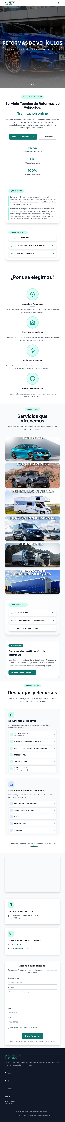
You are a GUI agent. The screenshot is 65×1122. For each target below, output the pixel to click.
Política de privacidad (30, 1027)
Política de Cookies (44, 1115)
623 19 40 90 (18, 945)
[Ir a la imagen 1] (31, 84)
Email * (10, 1008)
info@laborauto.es (22, 948)
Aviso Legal (18, 1027)
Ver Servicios (47, 137)
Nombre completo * (14, 978)
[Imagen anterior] (4, 47)
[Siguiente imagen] (61, 47)
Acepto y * (24, 1027)
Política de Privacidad (29, 1115)
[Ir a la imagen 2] (33, 84)
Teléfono (10, 1018)
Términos (17, 1115)
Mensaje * (11, 988)
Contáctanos (32, 846)
